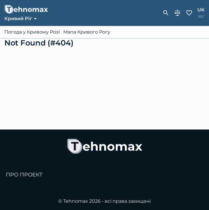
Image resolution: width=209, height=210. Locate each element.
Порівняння (177, 12)
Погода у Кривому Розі (32, 32)
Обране (189, 12)
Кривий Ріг (18, 18)
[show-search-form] (165, 12)
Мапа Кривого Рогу (86, 32)
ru (201, 16)
